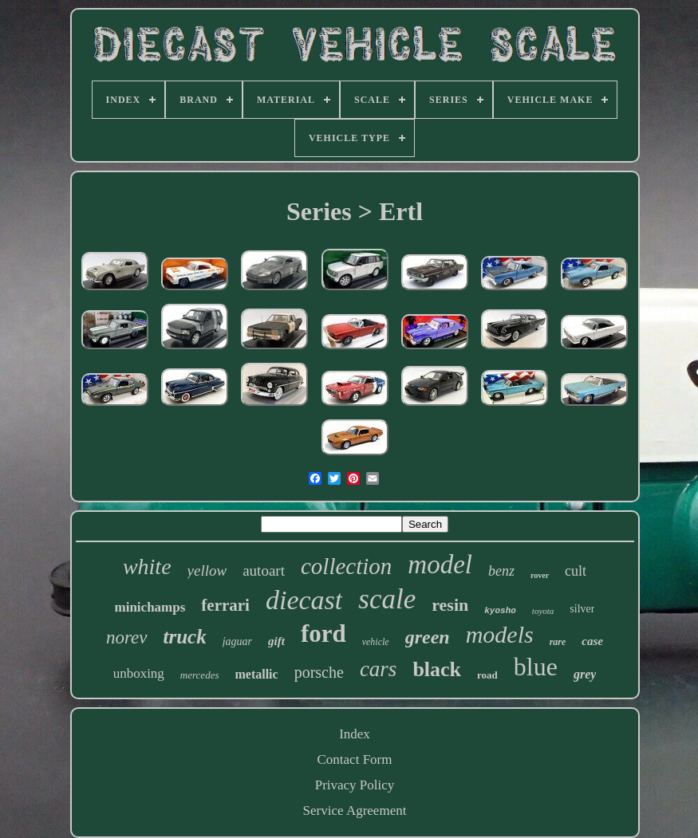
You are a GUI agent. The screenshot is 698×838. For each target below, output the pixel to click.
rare (558, 641)
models (500, 634)
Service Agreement (355, 810)
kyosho (500, 611)
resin (450, 605)
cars (378, 669)
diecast (304, 600)
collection (346, 566)
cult (575, 571)
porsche (319, 672)
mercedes (199, 675)
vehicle (375, 641)
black (436, 669)
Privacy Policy (355, 785)
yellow (207, 570)
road (487, 675)
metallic (256, 674)
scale (387, 599)
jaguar (237, 641)
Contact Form (354, 759)
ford (323, 633)
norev (127, 637)
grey (585, 674)
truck (185, 636)
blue (536, 666)
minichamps (150, 607)
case (592, 641)
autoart (264, 570)
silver (582, 609)
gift (276, 641)
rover (539, 575)
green (427, 637)
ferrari (225, 605)
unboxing (138, 673)
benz (501, 571)
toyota (543, 611)
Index (354, 734)
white (147, 566)
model (440, 564)
